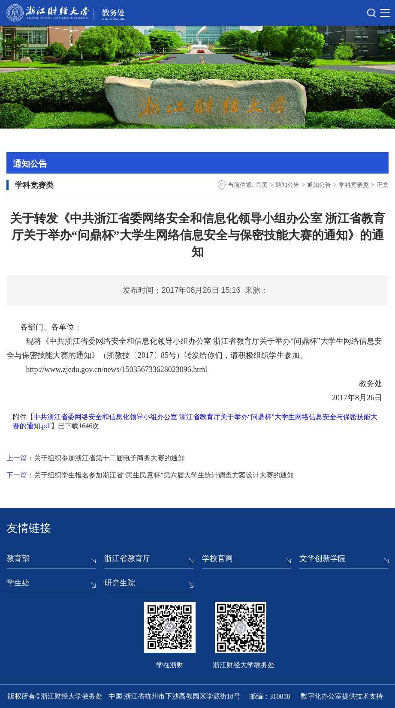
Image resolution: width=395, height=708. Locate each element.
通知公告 (287, 185)
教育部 (18, 558)
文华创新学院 (322, 558)
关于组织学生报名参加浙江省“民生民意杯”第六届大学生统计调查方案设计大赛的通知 (164, 475)
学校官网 (217, 558)
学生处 (18, 583)
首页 (262, 185)
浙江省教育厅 (127, 558)
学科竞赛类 (354, 185)
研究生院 (119, 583)
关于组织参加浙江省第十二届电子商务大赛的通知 (109, 458)
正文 (383, 185)
